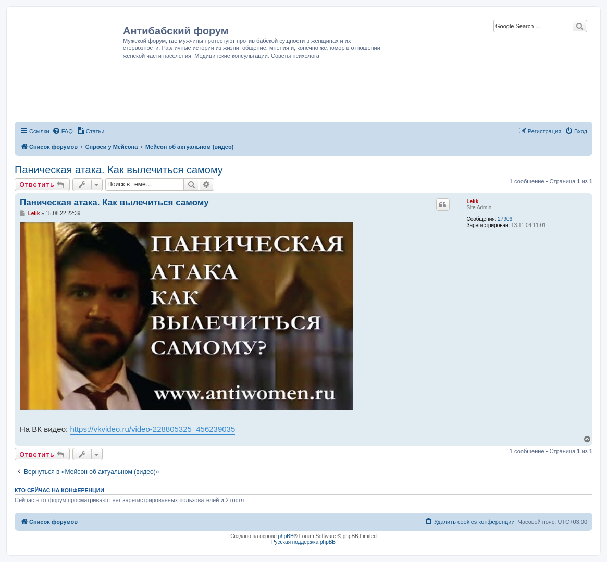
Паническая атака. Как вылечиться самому (119, 170)
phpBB (286, 536)
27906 (505, 219)
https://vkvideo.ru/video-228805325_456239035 (152, 428)
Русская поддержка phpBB (303, 542)
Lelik (472, 201)
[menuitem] (62, 131)
